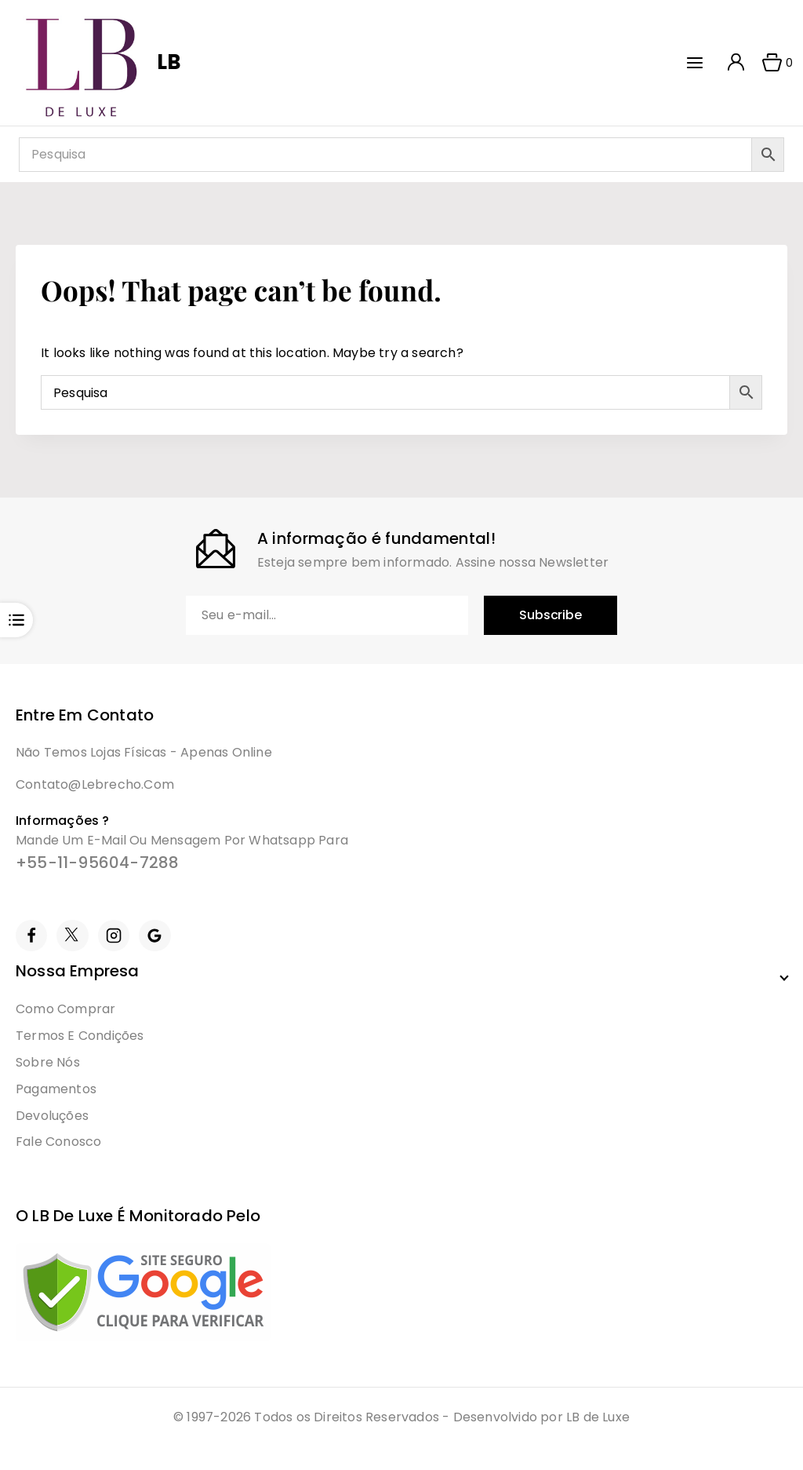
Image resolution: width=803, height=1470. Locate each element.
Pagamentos (56, 1089)
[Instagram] (113, 935)
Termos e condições (80, 1036)
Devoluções (52, 1116)
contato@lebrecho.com (95, 784)
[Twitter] (72, 935)
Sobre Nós (48, 1062)
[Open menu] (698, 62)
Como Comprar (65, 1009)
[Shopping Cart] (772, 63)
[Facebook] (31, 935)
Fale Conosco (58, 1142)
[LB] (100, 63)
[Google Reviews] (154, 935)
